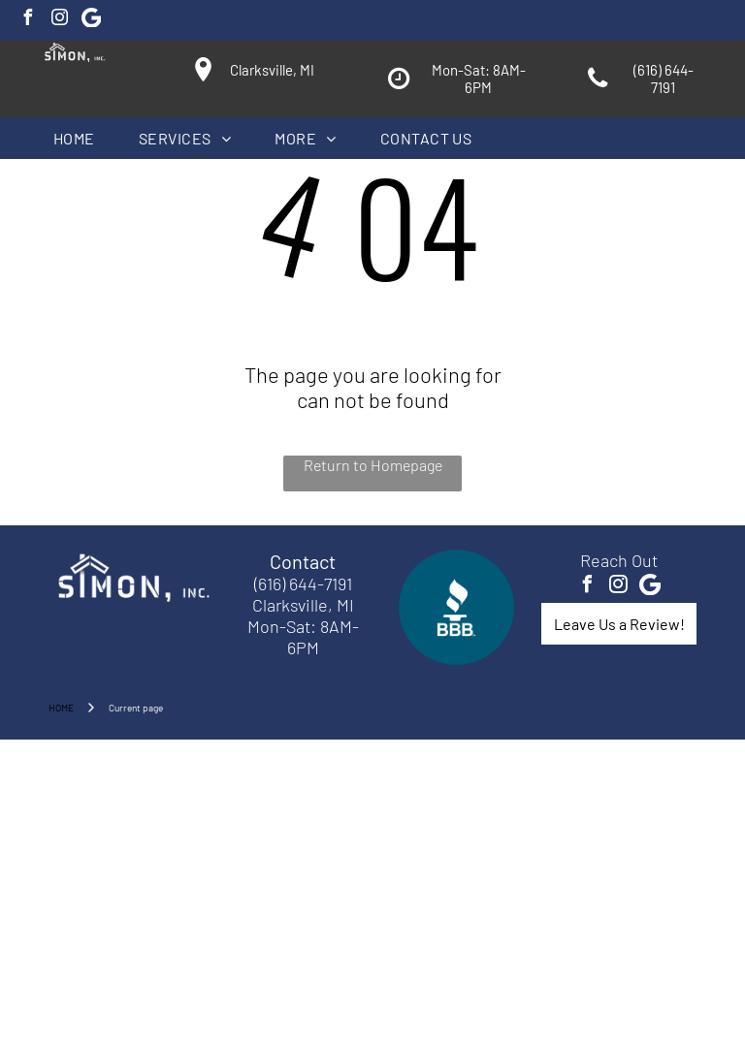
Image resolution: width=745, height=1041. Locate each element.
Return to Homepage (373, 465)
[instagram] (59, 20)
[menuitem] (81, 138)
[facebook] (27, 20)
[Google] (91, 20)
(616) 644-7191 (303, 583)
